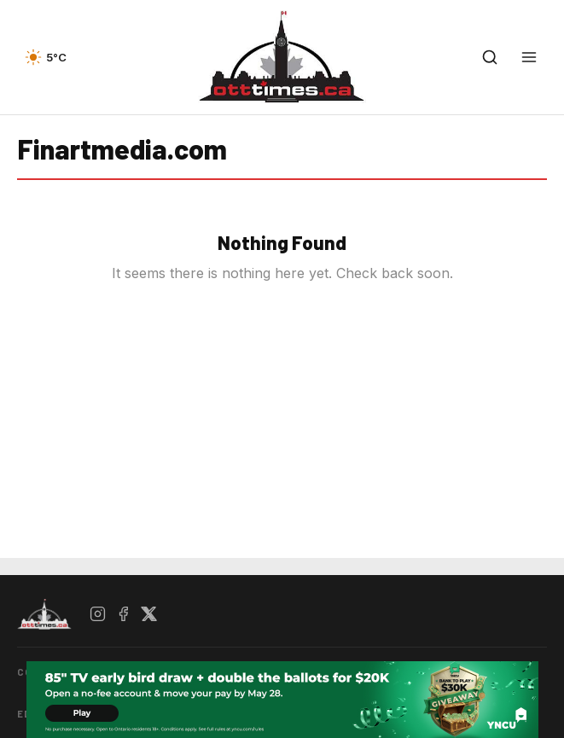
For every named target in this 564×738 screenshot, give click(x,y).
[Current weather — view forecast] (45, 57)
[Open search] (490, 57)
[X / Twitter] (149, 614)
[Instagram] (98, 614)
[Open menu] (529, 57)
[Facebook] (124, 614)
